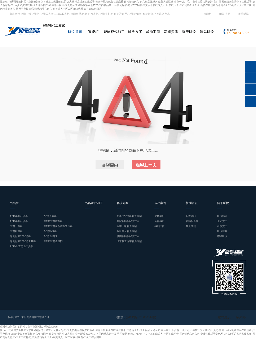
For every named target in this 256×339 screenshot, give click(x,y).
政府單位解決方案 (127, 231)
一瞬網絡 (241, 317)
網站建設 (228, 317)
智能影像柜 (50, 231)
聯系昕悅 (243, 13)
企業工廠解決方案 (127, 226)
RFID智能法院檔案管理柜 (58, 226)
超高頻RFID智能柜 (20, 236)
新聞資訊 (171, 31)
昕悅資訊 (191, 216)
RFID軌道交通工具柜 (21, 246)
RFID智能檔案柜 (53, 221)
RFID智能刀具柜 (19, 221)
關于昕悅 (189, 31)
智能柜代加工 (114, 31)
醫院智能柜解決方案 (128, 221)
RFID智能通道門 (53, 241)
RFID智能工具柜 (19, 216)
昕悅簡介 (222, 216)
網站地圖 (224, 13)
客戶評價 (159, 226)
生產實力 (222, 221)
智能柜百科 (192, 221)
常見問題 (191, 226)
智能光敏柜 (50, 216)
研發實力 (222, 226)
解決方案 (135, 31)
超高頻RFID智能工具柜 (23, 241)
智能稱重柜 (16, 231)
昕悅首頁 (75, 31)
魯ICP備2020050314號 (138, 317)
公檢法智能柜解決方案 (129, 216)
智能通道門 (50, 236)
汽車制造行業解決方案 (129, 241)
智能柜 (207, 13)
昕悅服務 (222, 231)
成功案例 (153, 31)
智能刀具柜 (16, 226)
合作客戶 (159, 221)
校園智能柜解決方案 (128, 236)
